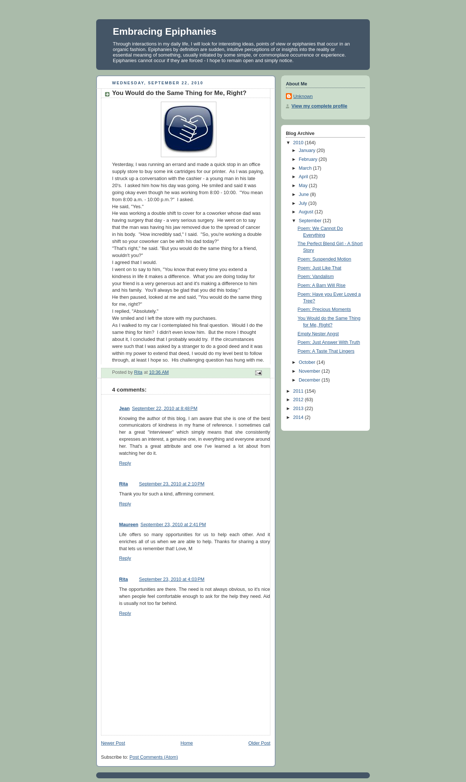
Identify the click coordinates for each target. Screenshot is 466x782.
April (304, 176)
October (308, 362)
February (309, 159)
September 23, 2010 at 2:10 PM (172, 484)
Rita (123, 484)
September (311, 220)
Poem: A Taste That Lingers (326, 351)
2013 (299, 408)
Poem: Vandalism (316, 276)
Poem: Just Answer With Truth (329, 342)
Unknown (303, 96)
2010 (299, 142)
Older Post (259, 743)
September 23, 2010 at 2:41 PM (173, 524)
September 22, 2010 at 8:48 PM (164, 408)
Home (186, 743)
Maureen (128, 524)
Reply (125, 463)
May (304, 185)
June (304, 194)
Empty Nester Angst (318, 333)
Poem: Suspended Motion (324, 259)
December (310, 380)
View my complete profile (319, 106)
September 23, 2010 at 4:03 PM (172, 579)
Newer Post (113, 743)
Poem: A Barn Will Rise (322, 285)
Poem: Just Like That (319, 268)
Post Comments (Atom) (153, 757)
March (306, 168)
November (310, 371)
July (303, 203)
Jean (124, 408)
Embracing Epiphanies (164, 31)
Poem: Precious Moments (324, 309)
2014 (299, 417)
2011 (299, 391)
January (308, 150)
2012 (299, 399)
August (307, 211)
